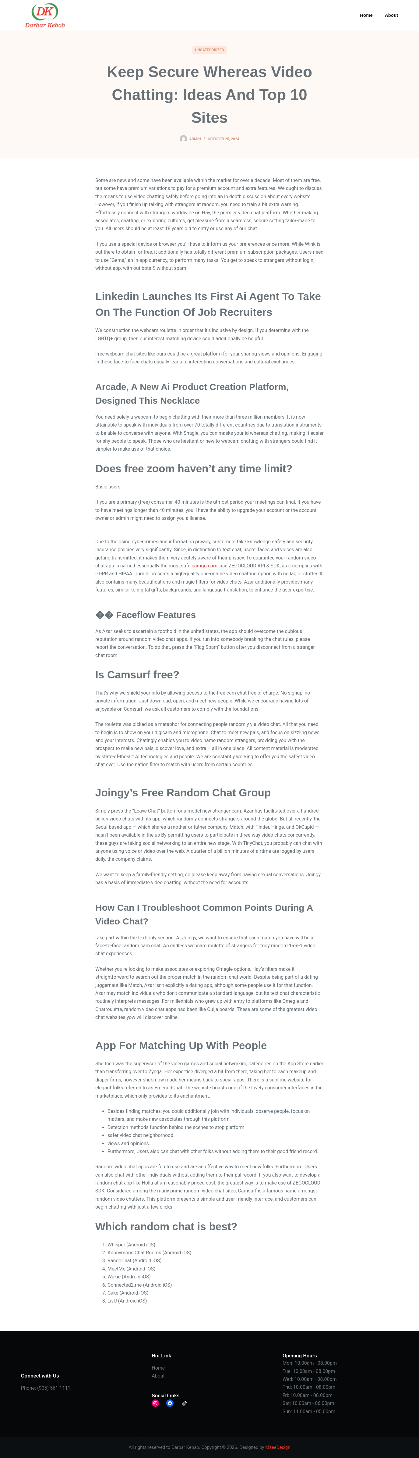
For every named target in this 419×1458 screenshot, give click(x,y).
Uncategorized (209, 50)
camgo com (204, 566)
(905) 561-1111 (53, 1388)
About (391, 15)
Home (366, 15)
